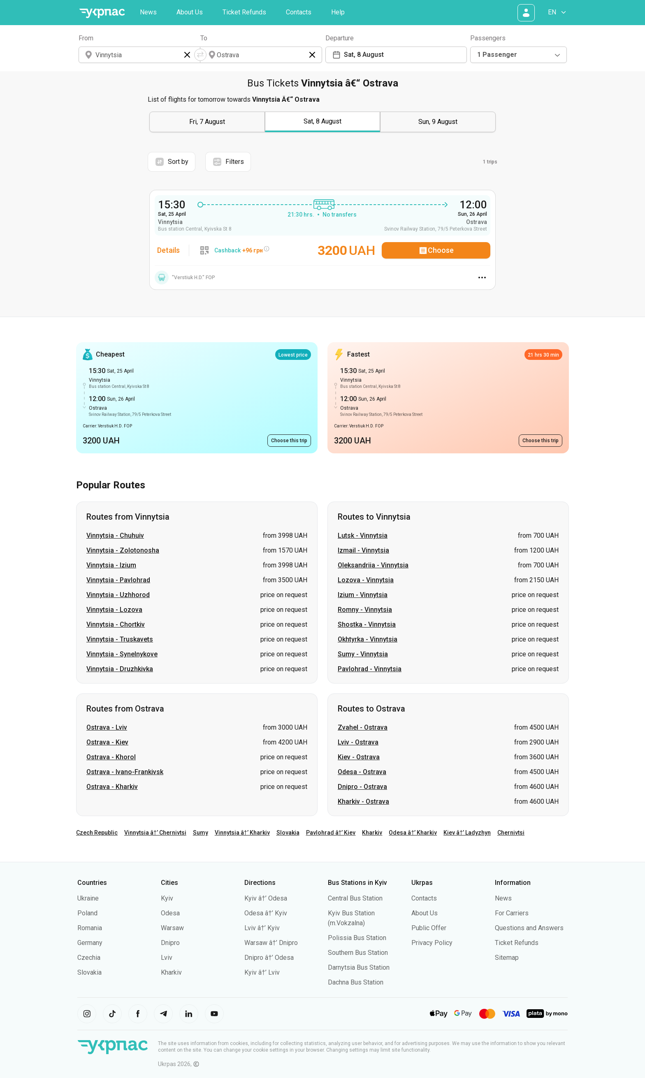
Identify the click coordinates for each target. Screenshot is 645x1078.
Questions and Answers (529, 928)
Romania (89, 928)
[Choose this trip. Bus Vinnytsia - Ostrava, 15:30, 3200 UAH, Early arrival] (289, 440)
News (148, 12)
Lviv (166, 957)
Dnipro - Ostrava (362, 787)
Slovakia (287, 832)
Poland (87, 913)
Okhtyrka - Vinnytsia (367, 639)
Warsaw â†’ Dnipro (271, 943)
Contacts (298, 12)
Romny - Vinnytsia (365, 610)
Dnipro (170, 943)
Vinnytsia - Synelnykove (122, 654)
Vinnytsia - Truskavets (119, 639)
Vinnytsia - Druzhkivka (119, 669)
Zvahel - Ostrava (362, 727)
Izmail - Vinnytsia (363, 550)
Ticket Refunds (244, 12)
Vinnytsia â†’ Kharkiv (242, 832)
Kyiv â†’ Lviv (262, 972)
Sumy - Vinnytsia (363, 654)
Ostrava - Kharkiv (112, 787)
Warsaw (172, 928)
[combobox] (518, 55)
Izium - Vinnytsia (362, 595)
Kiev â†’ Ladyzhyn (467, 832)
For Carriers (512, 913)
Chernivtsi (510, 832)
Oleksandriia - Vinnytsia (373, 565)
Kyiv (167, 898)
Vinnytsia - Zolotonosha (122, 550)
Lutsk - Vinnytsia (362, 535)
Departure (339, 38)
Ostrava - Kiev (107, 742)
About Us (189, 12)
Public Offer (428, 928)
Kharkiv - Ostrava (363, 801)
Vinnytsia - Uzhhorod (118, 595)
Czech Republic (97, 832)
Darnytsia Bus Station (359, 967)
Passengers (488, 38)
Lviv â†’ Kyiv (262, 928)
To (203, 38)
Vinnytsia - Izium (111, 565)
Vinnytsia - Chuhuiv (115, 535)
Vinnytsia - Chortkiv (115, 624)
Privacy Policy (431, 943)
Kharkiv (372, 832)
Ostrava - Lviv (106, 727)
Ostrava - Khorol (111, 757)
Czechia (88, 957)
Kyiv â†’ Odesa (265, 898)
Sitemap (507, 957)
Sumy (200, 832)
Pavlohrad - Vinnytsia (369, 669)
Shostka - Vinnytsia (367, 624)
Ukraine (88, 898)
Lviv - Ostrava (358, 742)
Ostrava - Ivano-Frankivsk (124, 772)
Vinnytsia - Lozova (114, 610)
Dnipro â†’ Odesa (269, 957)
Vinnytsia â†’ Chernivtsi (155, 832)
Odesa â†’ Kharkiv (413, 832)
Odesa (170, 913)
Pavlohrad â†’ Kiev (331, 832)
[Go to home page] (102, 13)
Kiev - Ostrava (359, 757)
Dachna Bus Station (355, 982)
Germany (89, 943)
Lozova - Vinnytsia (366, 580)
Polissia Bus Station (357, 938)
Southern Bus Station (358, 953)
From (86, 38)
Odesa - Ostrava (362, 772)
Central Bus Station (355, 898)
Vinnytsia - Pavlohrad (118, 580)
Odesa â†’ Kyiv (265, 913)
